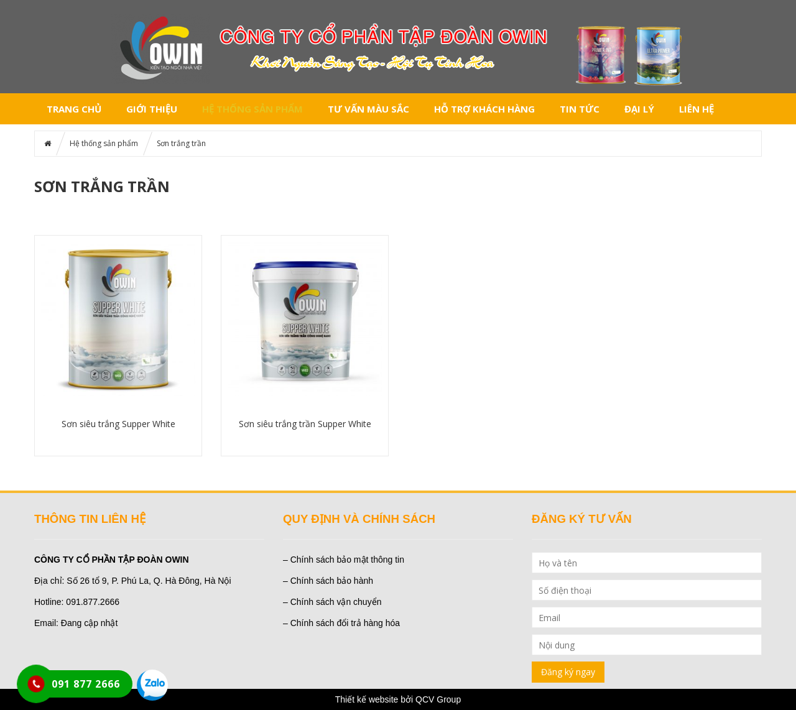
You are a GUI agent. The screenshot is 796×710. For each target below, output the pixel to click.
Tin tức (579, 109)
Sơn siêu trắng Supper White (118, 424)
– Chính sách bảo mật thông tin (343, 560)
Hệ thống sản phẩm (252, 109)
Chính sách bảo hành (331, 581)
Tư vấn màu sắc (368, 109)
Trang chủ (74, 109)
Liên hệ (696, 109)
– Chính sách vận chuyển (332, 602)
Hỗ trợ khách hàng (484, 109)
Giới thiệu (151, 109)
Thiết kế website (367, 699)
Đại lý (639, 109)
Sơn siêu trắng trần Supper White (305, 424)
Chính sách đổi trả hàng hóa (345, 623)
